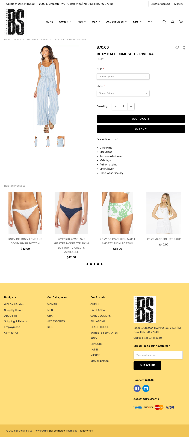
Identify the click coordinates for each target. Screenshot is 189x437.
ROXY (93, 338)
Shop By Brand (13, 310)
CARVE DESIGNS (100, 315)
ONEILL (94, 304)
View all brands (99, 360)
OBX (96, 21)
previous (6, 229)
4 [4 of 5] (98, 264)
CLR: (100, 69)
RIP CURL (96, 344)
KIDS (137, 21)
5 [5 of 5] (101, 264)
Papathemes (85, 430)
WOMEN (65, 21)
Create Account (160, 3)
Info (117, 139)
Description (103, 139)
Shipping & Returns (16, 321)
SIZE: (101, 86)
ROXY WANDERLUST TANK (164, 239)
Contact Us (11, 332)
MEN (82, 21)
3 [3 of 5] (94, 264)
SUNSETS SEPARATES (104, 332)
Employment (12, 327)
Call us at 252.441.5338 (20, 3)
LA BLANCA (97, 310)
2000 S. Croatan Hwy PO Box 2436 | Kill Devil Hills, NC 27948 (76, 3)
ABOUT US (10, 315)
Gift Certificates (14, 304)
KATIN (94, 349)
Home (49, 21)
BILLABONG (97, 321)
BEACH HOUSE (99, 327)
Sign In (178, 3)
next (183, 229)
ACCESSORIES (116, 21)
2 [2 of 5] (91, 264)
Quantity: (102, 106)
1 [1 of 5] (87, 264)
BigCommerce (57, 430)
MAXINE (95, 355)
